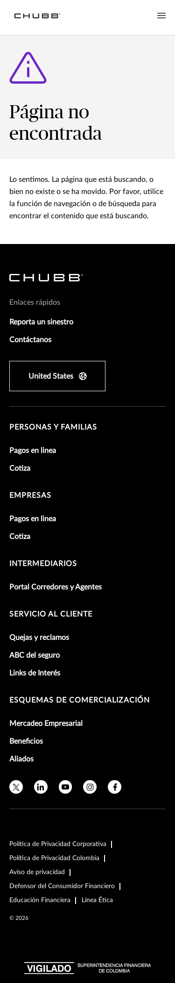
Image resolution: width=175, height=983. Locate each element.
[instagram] (90, 787)
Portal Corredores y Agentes (55, 587)
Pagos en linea (32, 450)
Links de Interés (34, 673)
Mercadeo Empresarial (46, 723)
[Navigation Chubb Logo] (37, 17)
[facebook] (114, 787)
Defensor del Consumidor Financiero (62, 886)
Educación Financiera (39, 900)
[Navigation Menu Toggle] (161, 16)
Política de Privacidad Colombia (54, 858)
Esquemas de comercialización (79, 700)
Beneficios (26, 741)
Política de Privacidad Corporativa (57, 844)
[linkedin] (41, 787)
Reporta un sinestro (41, 322)
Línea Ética (97, 900)
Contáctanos (30, 340)
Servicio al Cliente (50, 614)
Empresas (30, 495)
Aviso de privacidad (37, 872)
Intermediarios (43, 563)
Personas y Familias (53, 427)
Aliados (21, 759)
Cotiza (19, 468)
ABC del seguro (34, 655)
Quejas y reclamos (39, 637)
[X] (16, 787)
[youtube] (65, 787)
